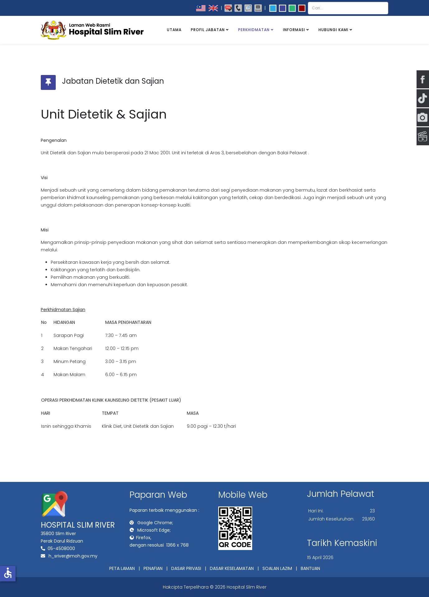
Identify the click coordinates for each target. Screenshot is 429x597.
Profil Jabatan (208, 29)
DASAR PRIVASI (186, 568)
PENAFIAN (153, 568)
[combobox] (348, 8)
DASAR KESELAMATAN (232, 568)
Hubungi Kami (333, 29)
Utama (174, 29)
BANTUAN (310, 568)
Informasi (294, 29)
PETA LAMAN (122, 568)
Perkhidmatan (254, 29)
